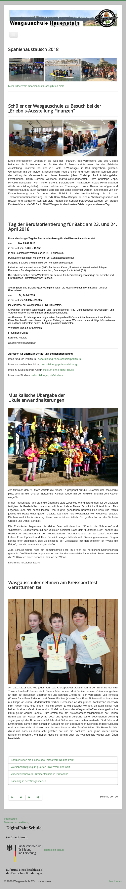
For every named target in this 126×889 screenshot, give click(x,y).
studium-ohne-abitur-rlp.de (59, 369)
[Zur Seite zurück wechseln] (21, 798)
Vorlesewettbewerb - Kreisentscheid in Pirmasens (39, 774)
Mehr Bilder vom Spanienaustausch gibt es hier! (36, 85)
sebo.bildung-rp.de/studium (47, 375)
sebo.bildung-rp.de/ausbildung (59, 364)
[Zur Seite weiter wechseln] (30, 798)
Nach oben (115, 881)
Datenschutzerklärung (16, 822)
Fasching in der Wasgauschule (28, 781)
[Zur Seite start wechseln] (12, 798)
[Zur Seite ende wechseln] (38, 798)
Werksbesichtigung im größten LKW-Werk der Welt (40, 766)
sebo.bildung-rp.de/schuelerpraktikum (61, 358)
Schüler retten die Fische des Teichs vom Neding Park (42, 759)
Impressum (10, 818)
